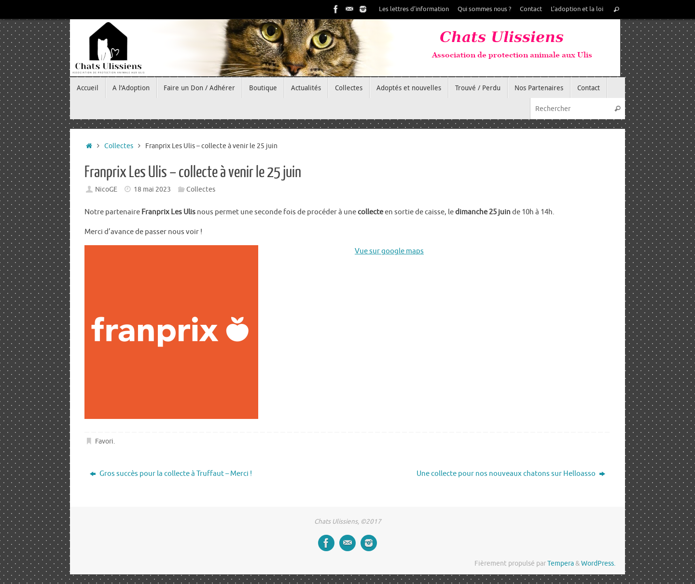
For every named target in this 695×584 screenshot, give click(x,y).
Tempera (560, 563)
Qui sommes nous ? (484, 9)
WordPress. (598, 563)
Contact (531, 9)
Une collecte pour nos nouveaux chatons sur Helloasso (511, 473)
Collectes (118, 146)
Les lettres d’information (414, 9)
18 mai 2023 (152, 189)
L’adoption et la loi (577, 9)
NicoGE (106, 189)
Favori (104, 441)
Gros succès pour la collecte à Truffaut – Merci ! (171, 473)
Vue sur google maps (389, 251)
